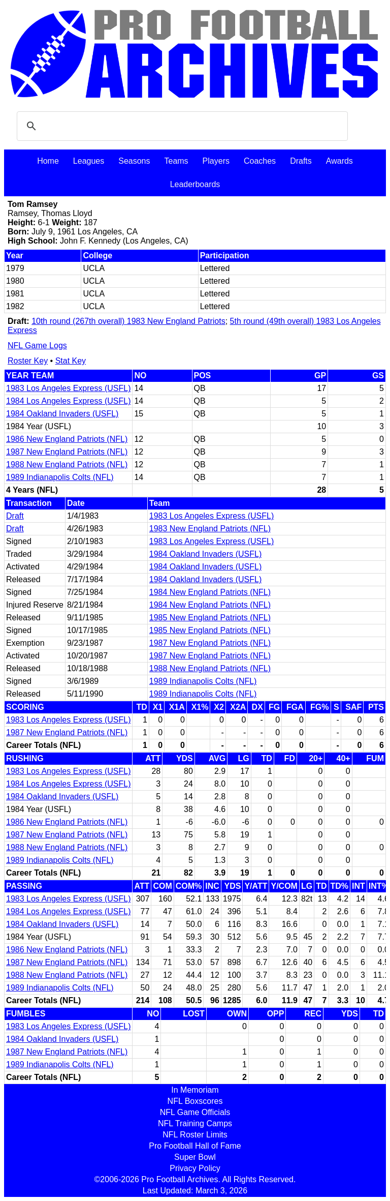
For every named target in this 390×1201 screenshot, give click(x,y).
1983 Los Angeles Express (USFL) (68, 388)
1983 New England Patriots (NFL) (210, 528)
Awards (339, 161)
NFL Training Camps (195, 1123)
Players (216, 161)
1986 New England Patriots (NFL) (66, 439)
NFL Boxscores (195, 1101)
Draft (15, 516)
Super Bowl (195, 1157)
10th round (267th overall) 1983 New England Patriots (128, 321)
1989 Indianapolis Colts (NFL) (60, 477)
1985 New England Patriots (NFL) (210, 617)
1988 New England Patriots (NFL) (66, 464)
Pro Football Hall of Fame (195, 1146)
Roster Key (28, 360)
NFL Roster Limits (194, 1134)
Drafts (301, 161)
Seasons (134, 161)
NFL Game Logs (37, 345)
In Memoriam (194, 1090)
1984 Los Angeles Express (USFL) (68, 401)
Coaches (260, 161)
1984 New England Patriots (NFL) (210, 592)
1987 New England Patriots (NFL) (66, 451)
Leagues (88, 161)
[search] (181, 126)
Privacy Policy (195, 1168)
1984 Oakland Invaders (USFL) (62, 413)
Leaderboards (195, 184)
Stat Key (70, 360)
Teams (176, 161)
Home (48, 161)
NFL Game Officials (195, 1112)
